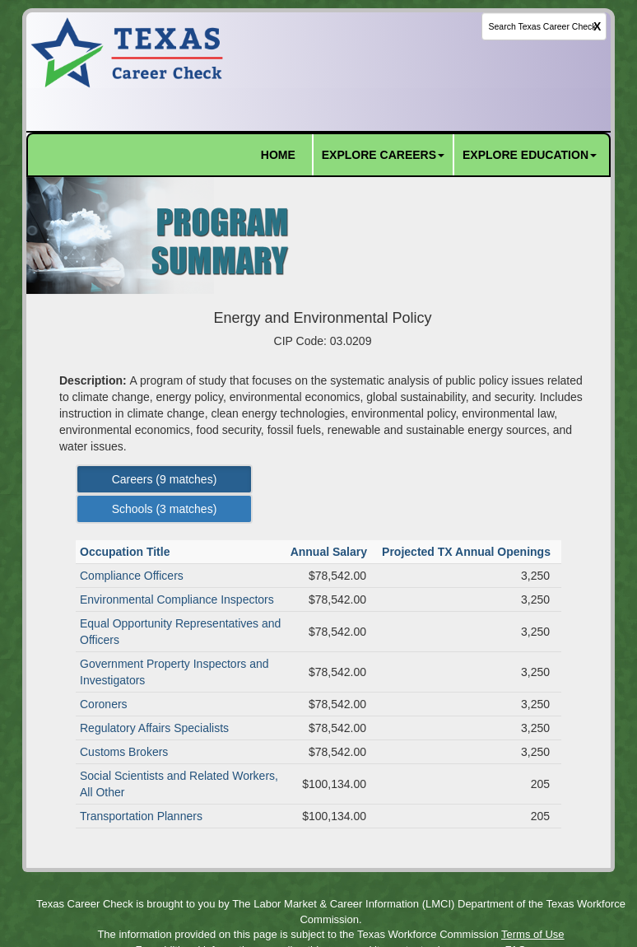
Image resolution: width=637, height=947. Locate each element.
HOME (278, 154)
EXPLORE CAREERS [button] (383, 154)
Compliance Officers (132, 575)
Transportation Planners (141, 816)
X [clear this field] (597, 26)
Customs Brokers (124, 751)
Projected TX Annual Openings (468, 551)
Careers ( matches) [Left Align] (164, 479)
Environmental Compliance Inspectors (177, 599)
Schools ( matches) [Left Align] (164, 508)
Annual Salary (330, 551)
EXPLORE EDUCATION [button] (530, 154)
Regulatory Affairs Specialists (154, 728)
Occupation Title (126, 551)
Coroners (104, 704)
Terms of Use (533, 934)
